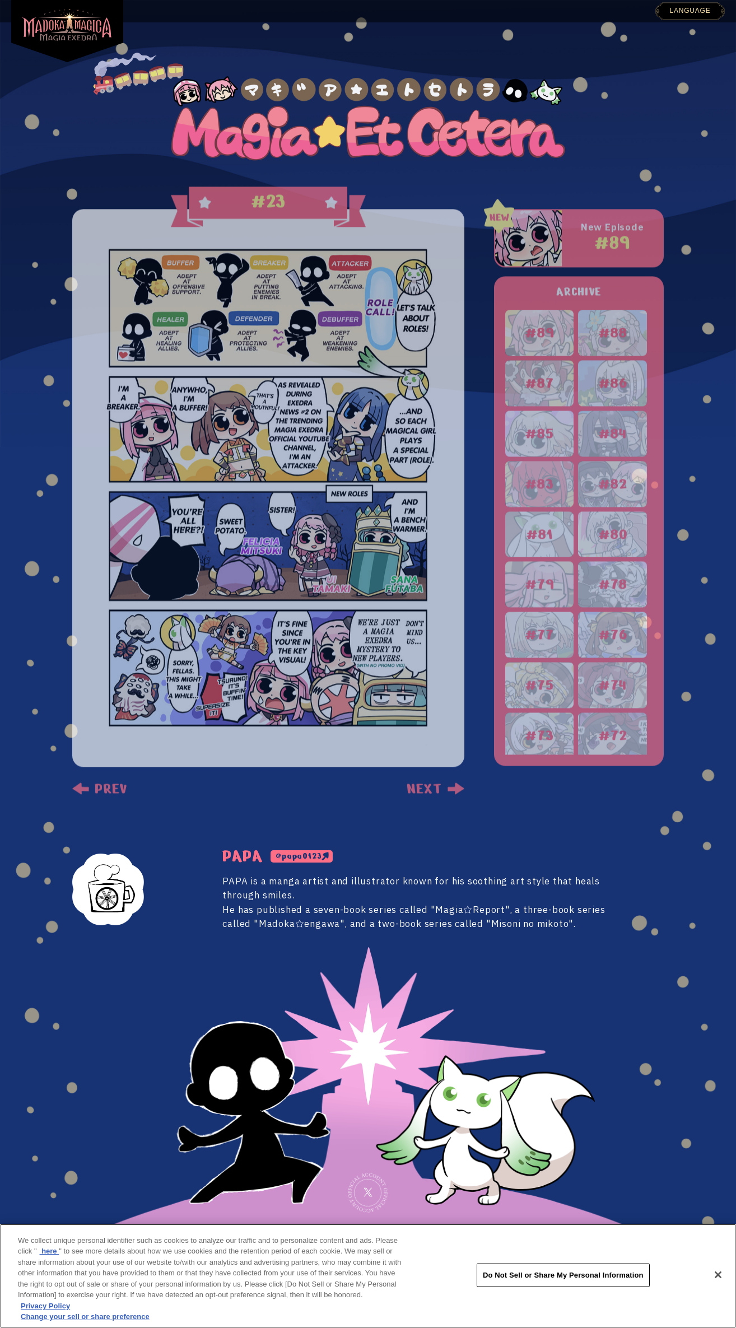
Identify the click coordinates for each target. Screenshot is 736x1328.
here (49, 1251)
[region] (368, 1276)
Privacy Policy (45, 1306)
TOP (192, 5)
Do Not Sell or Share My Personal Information (563, 1275)
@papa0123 (299, 856)
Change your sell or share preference (85, 1316)
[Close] (718, 1274)
